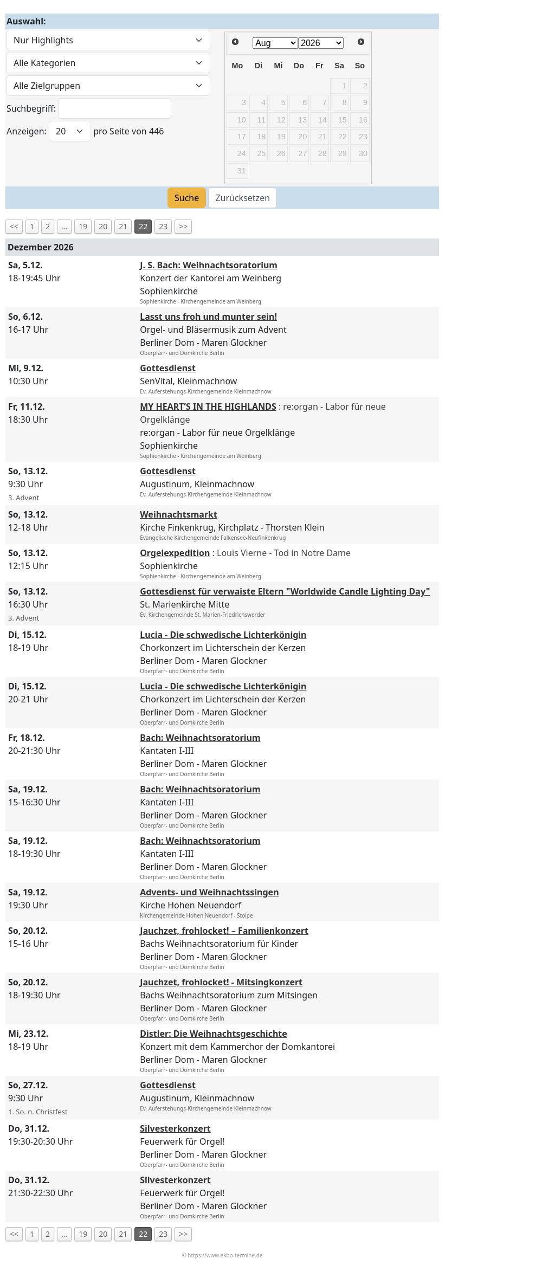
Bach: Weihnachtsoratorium (200, 738)
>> (183, 226)
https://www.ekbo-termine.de (225, 1255)
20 (103, 226)
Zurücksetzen (242, 198)
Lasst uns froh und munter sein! (208, 316)
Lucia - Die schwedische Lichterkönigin (223, 635)
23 (163, 226)
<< (14, 226)
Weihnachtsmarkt (178, 514)
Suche (187, 198)
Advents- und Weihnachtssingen (209, 892)
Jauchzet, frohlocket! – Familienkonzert (224, 931)
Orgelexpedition (175, 553)
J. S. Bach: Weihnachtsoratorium (209, 265)
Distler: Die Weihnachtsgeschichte (213, 1034)
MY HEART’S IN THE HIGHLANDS (208, 406)
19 (83, 226)
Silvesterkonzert (175, 1128)
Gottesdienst (168, 368)
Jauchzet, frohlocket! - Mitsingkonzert (221, 982)
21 (123, 226)
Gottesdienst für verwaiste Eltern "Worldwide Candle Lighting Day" (285, 591)
